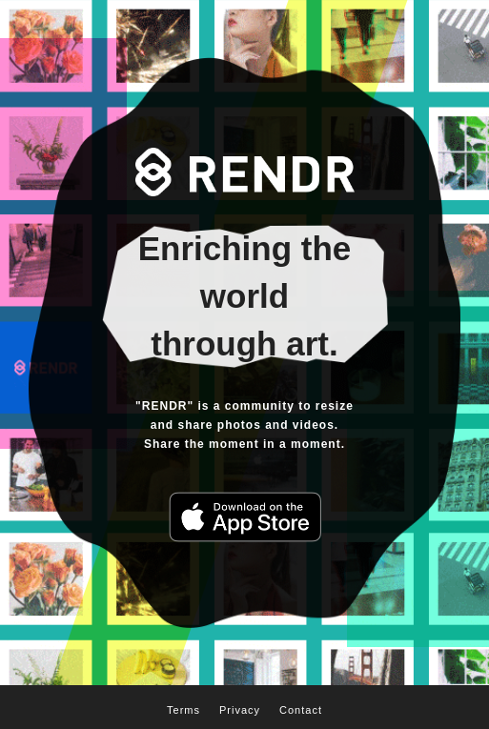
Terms (183, 710)
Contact (300, 710)
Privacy (239, 710)
